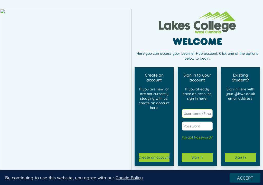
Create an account (154, 157)
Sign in (197, 157)
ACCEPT (245, 179)
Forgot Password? (197, 137)
